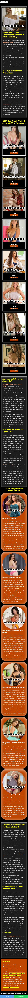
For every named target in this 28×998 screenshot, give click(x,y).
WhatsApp (21, 996)
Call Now (7, 996)
